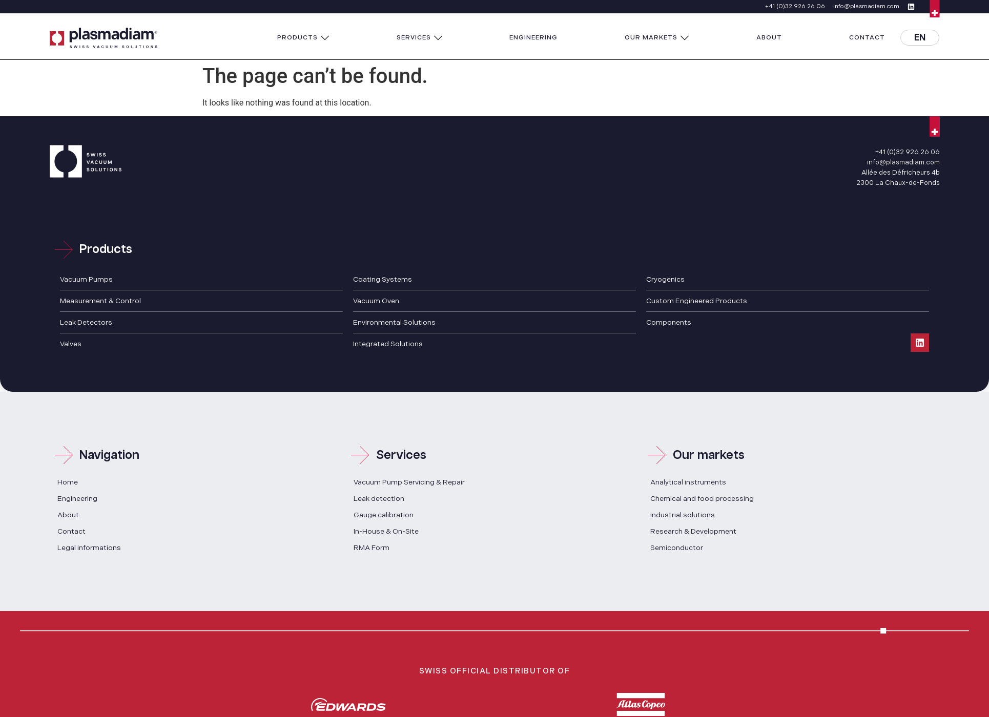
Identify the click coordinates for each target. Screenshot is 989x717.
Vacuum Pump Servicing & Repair (409, 482)
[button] (303, 38)
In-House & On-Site (386, 531)
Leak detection (379, 498)
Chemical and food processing (702, 498)
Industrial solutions (682, 515)
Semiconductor (676, 547)
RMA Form (371, 547)
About (68, 515)
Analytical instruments (688, 482)
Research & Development (693, 531)
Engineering (77, 498)
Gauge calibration (384, 515)
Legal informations (89, 547)
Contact (71, 531)
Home (67, 482)
